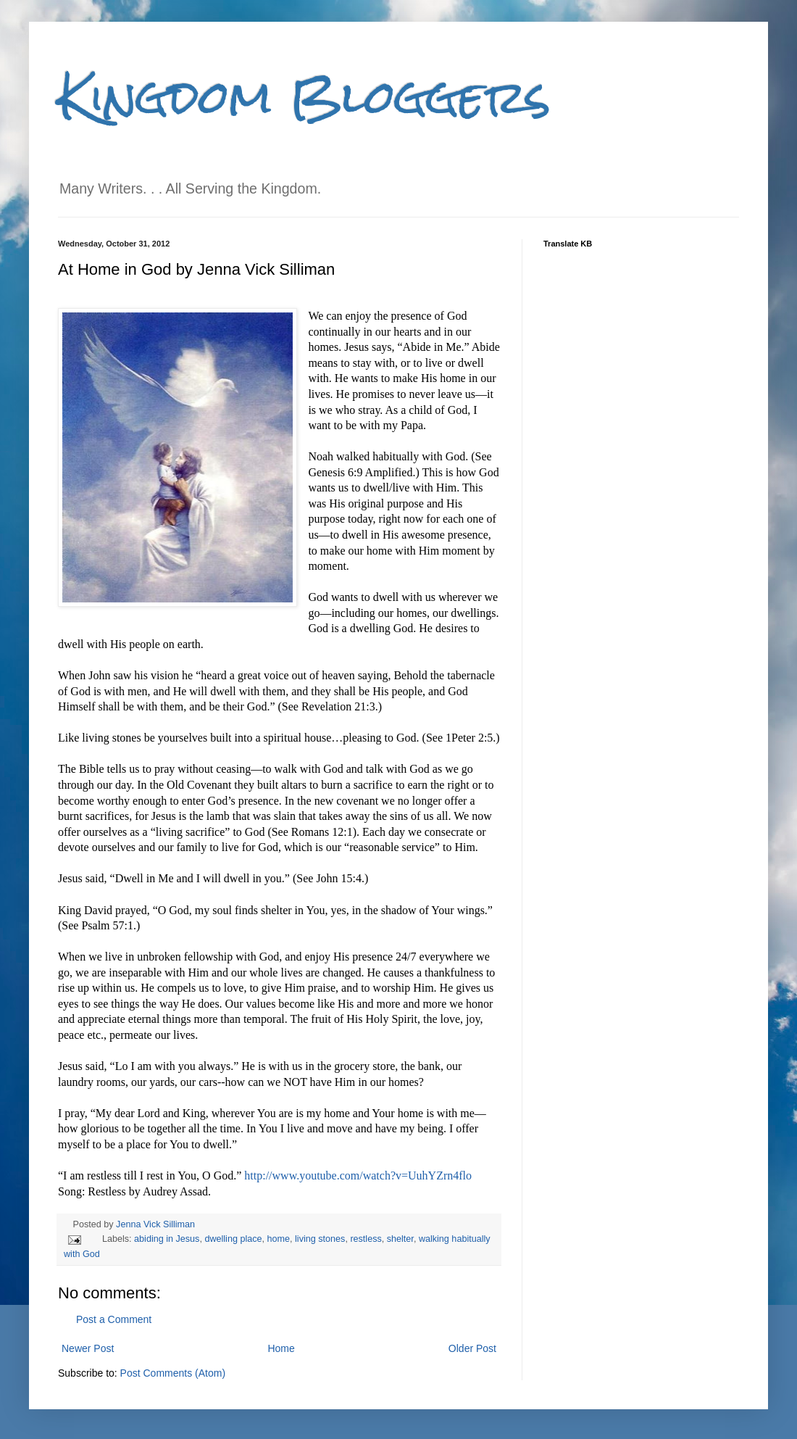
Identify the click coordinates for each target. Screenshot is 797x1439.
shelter (400, 1239)
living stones (320, 1239)
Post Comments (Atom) (172, 1373)
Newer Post (88, 1348)
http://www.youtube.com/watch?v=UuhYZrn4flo (358, 1175)
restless (365, 1239)
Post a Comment (113, 1319)
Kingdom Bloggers (304, 97)
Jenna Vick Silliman (155, 1224)
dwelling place (233, 1239)
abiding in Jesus (166, 1239)
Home (280, 1348)
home (279, 1239)
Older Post (472, 1348)
